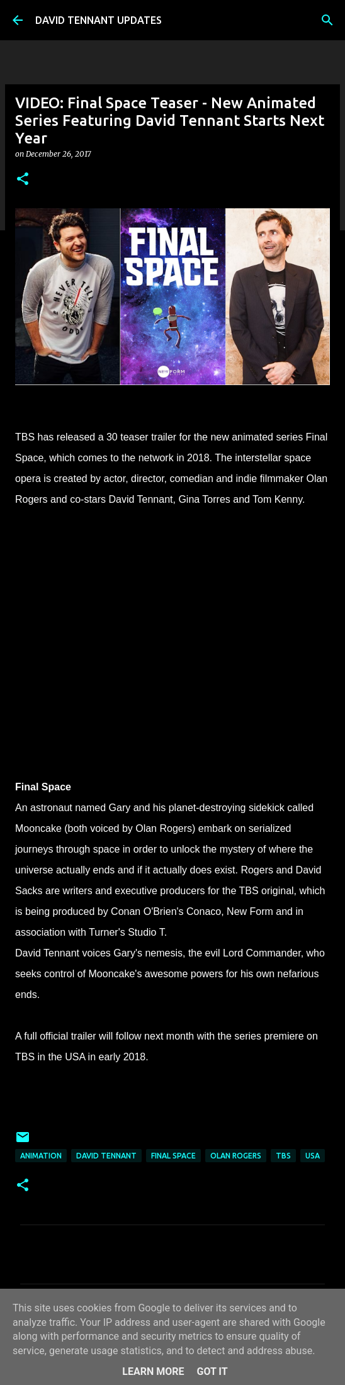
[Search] (327, 20)
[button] (22, 179)
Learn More (153, 1371)
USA (312, 1156)
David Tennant (106, 1156)
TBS (283, 1156)
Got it (211, 1371)
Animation (41, 1156)
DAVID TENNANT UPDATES (98, 20)
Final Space (173, 1156)
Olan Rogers (235, 1156)
